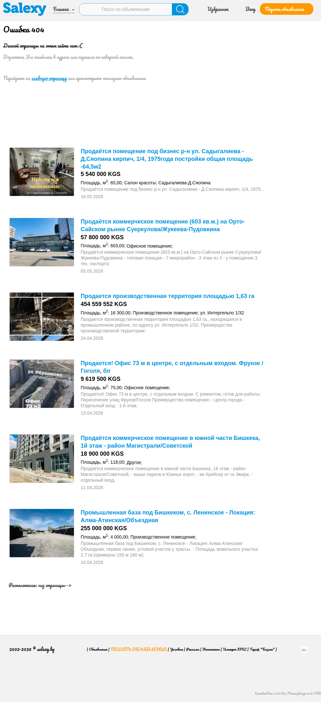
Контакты (211, 649)
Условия (176, 649)
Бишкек (61, 9)
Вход (250, 9)
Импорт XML (234, 649)
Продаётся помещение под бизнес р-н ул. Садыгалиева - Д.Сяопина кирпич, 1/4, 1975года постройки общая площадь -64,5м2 (167, 159)
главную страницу (49, 78)
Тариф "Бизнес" (262, 649)
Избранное (218, 9)
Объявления (98, 649)
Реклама (192, 649)
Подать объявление (284, 9)
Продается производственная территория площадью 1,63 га (167, 296)
